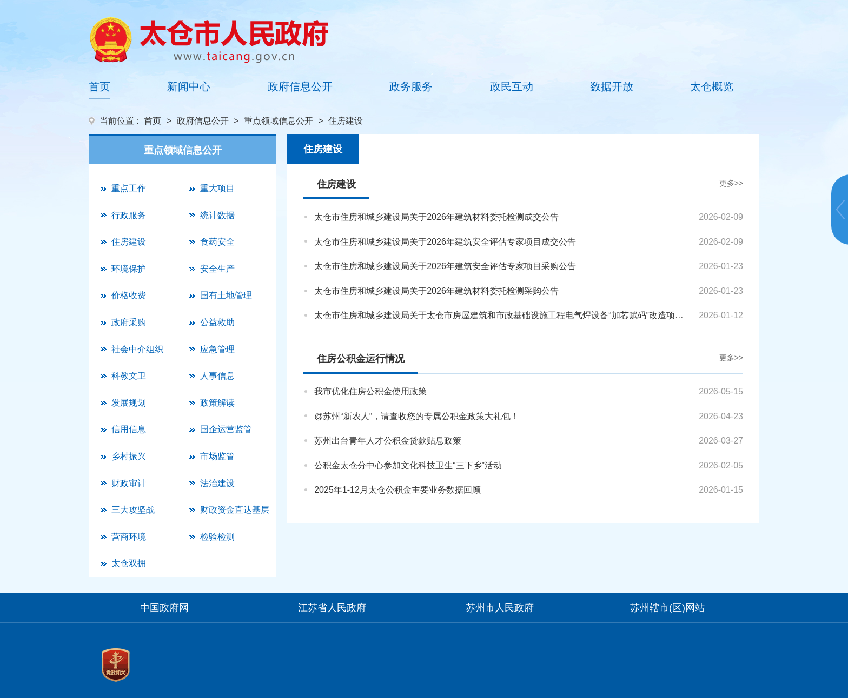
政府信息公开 (300, 86)
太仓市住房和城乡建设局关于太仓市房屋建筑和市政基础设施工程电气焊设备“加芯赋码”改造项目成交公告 (503, 315)
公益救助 (217, 322)
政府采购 (128, 322)
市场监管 (217, 456)
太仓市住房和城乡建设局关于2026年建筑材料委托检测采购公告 (436, 291)
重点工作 (128, 188)
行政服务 (128, 215)
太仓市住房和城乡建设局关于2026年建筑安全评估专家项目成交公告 (445, 241)
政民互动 (511, 86)
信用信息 (128, 429)
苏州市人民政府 (500, 607)
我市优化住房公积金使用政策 (370, 391)
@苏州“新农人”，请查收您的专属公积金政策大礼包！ (416, 416)
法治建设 (217, 483)
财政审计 (128, 483)
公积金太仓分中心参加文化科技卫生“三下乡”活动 (408, 465)
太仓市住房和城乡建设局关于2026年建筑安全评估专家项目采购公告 (445, 266)
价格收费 (128, 295)
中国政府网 (164, 607)
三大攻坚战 (133, 509)
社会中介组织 (137, 349)
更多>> (731, 183)
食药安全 (217, 241)
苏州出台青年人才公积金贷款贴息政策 (387, 440)
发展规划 (128, 402)
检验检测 (217, 536)
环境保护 (128, 268)
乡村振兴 (128, 456)
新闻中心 (188, 86)
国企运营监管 (226, 429)
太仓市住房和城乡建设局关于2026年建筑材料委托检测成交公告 (436, 217)
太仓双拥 (128, 563)
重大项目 (217, 188)
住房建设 (128, 241)
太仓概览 (711, 86)
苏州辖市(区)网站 (667, 607)
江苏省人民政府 (332, 607)
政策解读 (217, 402)
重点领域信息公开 (278, 120)
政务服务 (411, 86)
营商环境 (128, 536)
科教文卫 (128, 375)
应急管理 (217, 349)
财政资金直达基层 (234, 509)
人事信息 (217, 375)
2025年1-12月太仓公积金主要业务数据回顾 (397, 489)
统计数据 (217, 215)
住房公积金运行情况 (361, 358)
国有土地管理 (226, 295)
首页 (99, 86)
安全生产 (217, 268)
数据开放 (611, 86)
